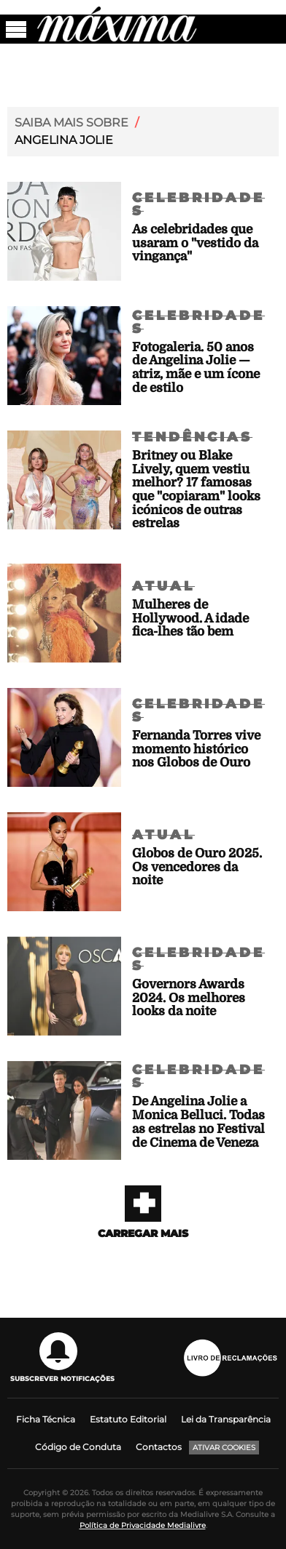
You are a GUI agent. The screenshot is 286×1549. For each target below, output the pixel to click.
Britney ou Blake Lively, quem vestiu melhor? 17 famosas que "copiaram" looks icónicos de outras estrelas (196, 489)
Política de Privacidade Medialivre (143, 1525)
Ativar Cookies (224, 1447)
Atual (163, 586)
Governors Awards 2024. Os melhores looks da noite (188, 997)
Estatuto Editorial (128, 1419)
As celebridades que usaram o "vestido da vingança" (195, 243)
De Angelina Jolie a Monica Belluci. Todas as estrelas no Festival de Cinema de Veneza (198, 1121)
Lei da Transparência (226, 1419)
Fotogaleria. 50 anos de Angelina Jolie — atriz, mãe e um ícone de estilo (196, 367)
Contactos (159, 1446)
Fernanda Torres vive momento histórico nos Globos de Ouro (196, 749)
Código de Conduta (78, 1446)
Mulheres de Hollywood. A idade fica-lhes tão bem (190, 618)
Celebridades (198, 204)
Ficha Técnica (45, 1419)
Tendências (192, 437)
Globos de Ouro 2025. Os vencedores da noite (197, 866)
